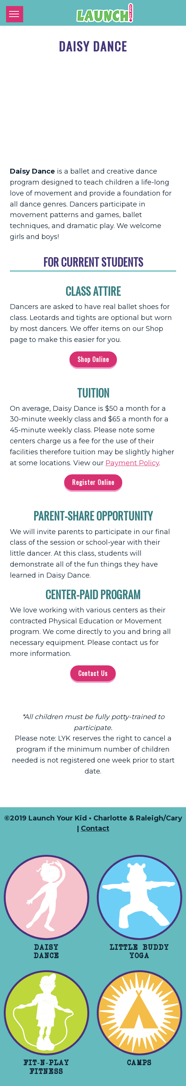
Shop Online (93, 359)
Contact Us (93, 673)
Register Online (93, 482)
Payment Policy (132, 463)
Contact (95, 828)
